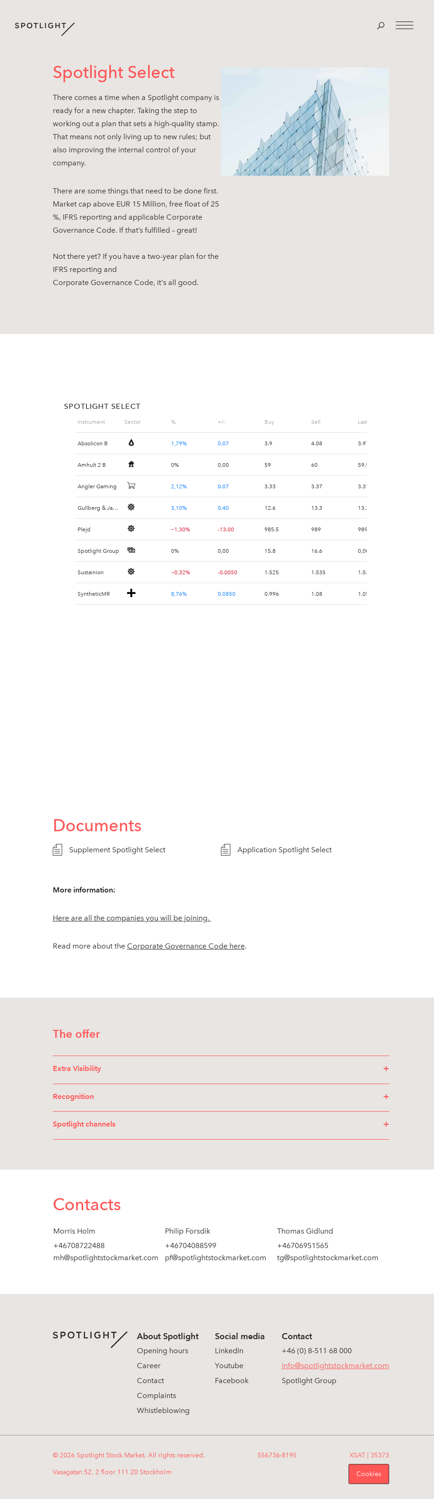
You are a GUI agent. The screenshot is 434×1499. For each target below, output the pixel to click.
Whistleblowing (163, 1410)
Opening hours (162, 1350)
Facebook (232, 1380)
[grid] (98, 422)
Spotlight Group (98, 550)
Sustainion (91, 572)
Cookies (368, 1474)
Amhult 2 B (92, 464)
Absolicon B (93, 443)
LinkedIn (229, 1350)
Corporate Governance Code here (186, 946)
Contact (150, 1380)
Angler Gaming (97, 486)
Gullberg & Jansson (99, 507)
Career (149, 1365)
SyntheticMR (94, 593)
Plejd (84, 529)
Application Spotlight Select (284, 849)
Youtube (229, 1365)
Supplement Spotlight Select (117, 849)
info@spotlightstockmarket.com (335, 1365)
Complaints (156, 1395)
